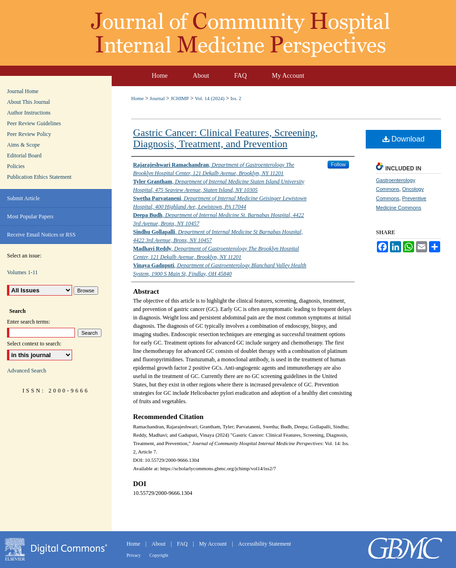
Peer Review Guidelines (34, 123)
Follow (338, 164)
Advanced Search (26, 370)
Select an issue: (24, 255)
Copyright (158, 555)
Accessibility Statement (264, 544)
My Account (213, 544)
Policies (16, 166)
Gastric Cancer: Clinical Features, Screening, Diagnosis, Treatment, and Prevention (225, 138)
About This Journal (28, 102)
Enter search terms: (28, 321)
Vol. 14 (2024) (210, 98)
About (159, 544)
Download (403, 139)
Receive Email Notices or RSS (41, 234)
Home (137, 98)
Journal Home (23, 91)
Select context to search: (34, 343)
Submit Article (23, 198)
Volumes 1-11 (22, 272)
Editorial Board (24, 155)
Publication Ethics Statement (39, 177)
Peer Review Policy (29, 134)
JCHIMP (180, 98)
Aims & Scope (23, 145)
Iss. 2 (235, 98)
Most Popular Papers (30, 216)
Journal (157, 98)
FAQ (183, 544)
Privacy (134, 555)
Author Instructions (29, 112)
